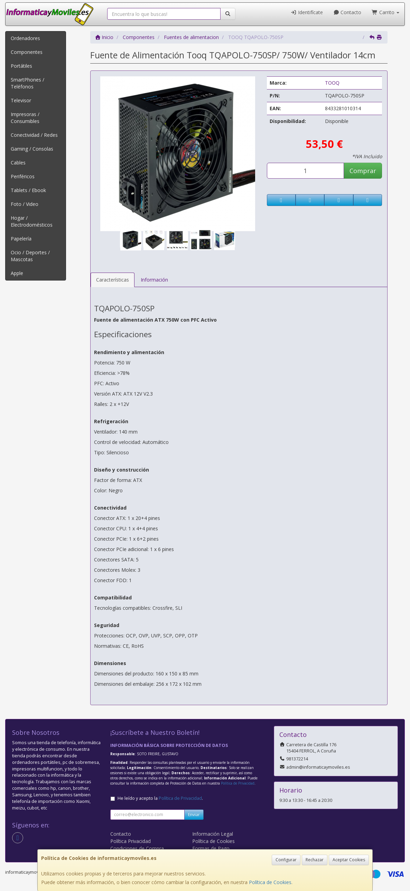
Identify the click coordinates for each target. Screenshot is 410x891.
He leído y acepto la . (160, 798)
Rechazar (315, 860)
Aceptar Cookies (349, 860)
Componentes (27, 52)
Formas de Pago (211, 848)
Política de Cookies (270, 882)
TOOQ (332, 82)
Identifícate (306, 12)
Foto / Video (24, 204)
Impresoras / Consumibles (25, 117)
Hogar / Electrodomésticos (32, 221)
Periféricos (23, 176)
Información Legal (212, 834)
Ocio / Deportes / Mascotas (30, 256)
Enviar (194, 814)
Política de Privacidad (237, 783)
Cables (18, 162)
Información (154, 279)
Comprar (363, 171)
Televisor (21, 100)
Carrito (385, 12)
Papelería (21, 238)
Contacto (347, 12)
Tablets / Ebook (28, 190)
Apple (17, 273)
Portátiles (21, 66)
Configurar (286, 860)
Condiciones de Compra (137, 848)
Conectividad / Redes (34, 135)
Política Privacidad (130, 841)
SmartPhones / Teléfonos (27, 83)
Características (112, 279)
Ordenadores (25, 38)
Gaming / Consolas (32, 148)
